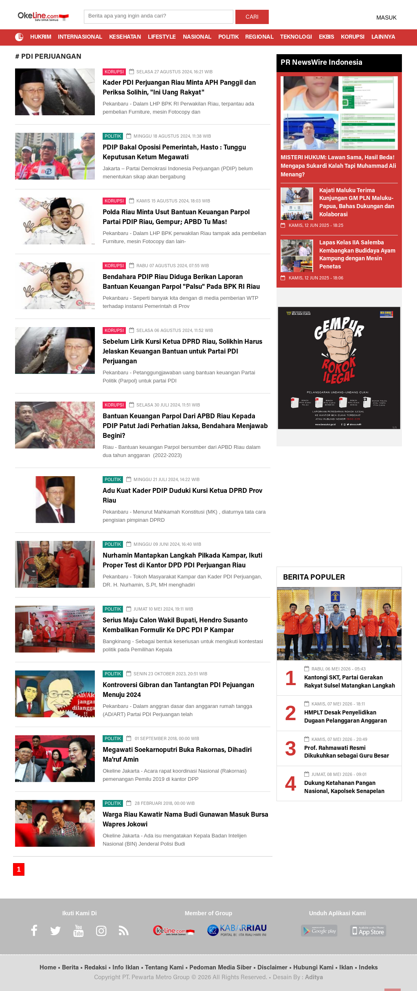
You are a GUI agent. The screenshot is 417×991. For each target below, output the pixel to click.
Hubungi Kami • (316, 968)
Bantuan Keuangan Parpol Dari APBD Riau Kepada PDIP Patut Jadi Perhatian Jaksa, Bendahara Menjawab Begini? (185, 426)
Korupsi (352, 37)
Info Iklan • (128, 968)
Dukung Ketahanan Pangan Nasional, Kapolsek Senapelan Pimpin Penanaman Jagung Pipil (346, 791)
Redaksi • (98, 968)
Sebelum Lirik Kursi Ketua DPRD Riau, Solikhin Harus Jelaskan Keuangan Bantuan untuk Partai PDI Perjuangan (182, 352)
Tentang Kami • (167, 968)
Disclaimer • (275, 968)
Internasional (80, 37)
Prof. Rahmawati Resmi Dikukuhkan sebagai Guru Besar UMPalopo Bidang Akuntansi (346, 756)
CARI (252, 17)
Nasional (197, 37)
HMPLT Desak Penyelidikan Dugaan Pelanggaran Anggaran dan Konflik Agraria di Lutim (345, 721)
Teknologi (296, 37)
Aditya (314, 978)
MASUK (386, 17)
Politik (228, 37)
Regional (259, 37)
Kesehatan (125, 37)
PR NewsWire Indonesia (321, 63)
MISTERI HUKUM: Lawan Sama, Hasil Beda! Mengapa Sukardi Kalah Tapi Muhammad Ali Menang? (338, 166)
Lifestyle (162, 37)
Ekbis (326, 37)
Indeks (368, 968)
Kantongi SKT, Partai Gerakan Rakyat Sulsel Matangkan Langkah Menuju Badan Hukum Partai (349, 686)
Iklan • (349, 968)
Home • (51, 968)
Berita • (73, 968)
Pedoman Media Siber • (223, 968)
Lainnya (383, 37)
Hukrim (40, 37)
